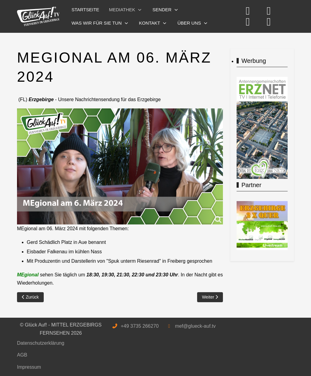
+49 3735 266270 (140, 326)
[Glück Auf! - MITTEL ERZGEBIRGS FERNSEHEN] (38, 16)
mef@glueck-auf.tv (195, 326)
